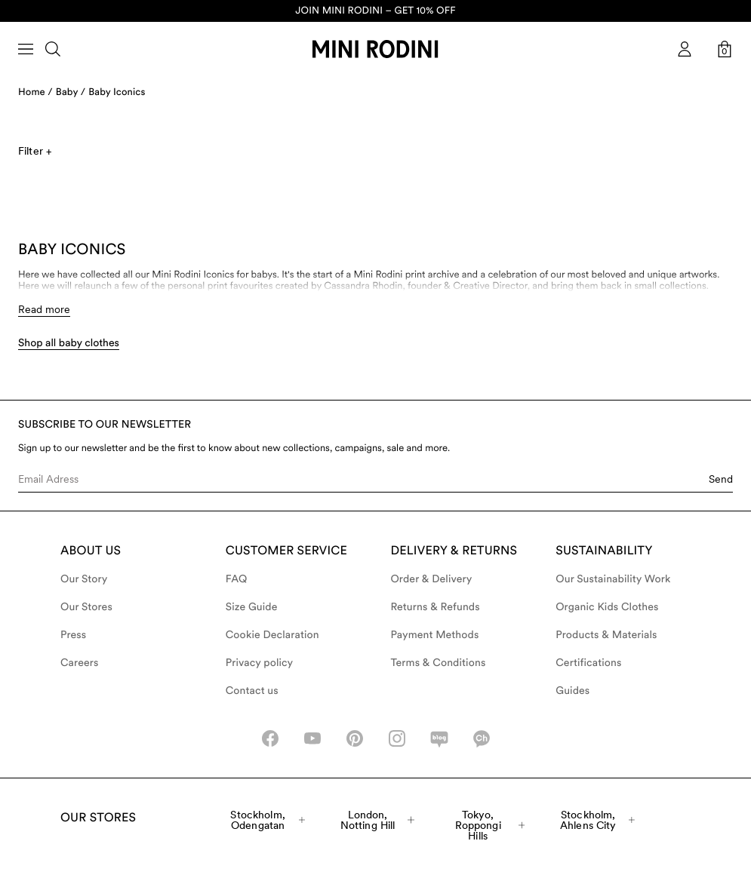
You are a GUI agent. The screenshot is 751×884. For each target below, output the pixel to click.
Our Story (83, 579)
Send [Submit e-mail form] (721, 479)
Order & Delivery (431, 579)
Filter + (34, 151)
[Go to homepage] (375, 49)
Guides (572, 691)
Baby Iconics (116, 92)
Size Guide (252, 607)
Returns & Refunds (435, 607)
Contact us (252, 691)
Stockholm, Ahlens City (597, 820)
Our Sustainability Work (613, 579)
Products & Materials (606, 635)
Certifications (588, 663)
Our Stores (86, 607)
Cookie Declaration (272, 635)
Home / (35, 92)
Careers (79, 663)
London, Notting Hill (377, 820)
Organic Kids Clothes (607, 607)
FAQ (237, 579)
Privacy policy (260, 663)
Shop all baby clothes (68, 343)
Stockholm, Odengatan (267, 820)
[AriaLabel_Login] (684, 49)
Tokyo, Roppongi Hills (490, 825)
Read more (44, 309)
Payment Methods (435, 635)
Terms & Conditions (438, 663)
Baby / (70, 92)
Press (73, 635)
